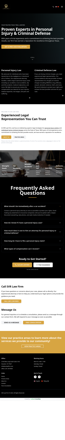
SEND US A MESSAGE (11, 323)
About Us (3, 381)
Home (3, 376)
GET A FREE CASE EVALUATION (16, 47)
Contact (3, 383)
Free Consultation (43, 265)
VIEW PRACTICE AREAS (32, 346)
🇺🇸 (56, 6)
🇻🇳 (58, 6)
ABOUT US (6, 137)
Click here (49, 141)
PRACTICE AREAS (19, 137)
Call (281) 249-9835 (22, 265)
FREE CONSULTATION (33, 323)
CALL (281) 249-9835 (11, 301)
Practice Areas (5, 378)
